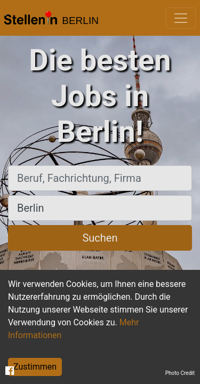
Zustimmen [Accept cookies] (35, 367)
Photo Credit (180, 373)
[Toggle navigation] (181, 18)
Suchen (99, 237)
